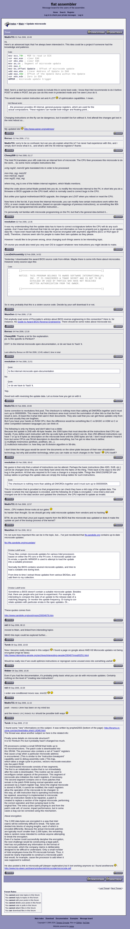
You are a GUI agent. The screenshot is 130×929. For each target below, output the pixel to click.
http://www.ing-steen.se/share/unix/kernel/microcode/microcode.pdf (37, 868)
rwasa (71, 926)
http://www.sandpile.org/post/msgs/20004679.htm (29, 615)
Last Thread (104, 888)
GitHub (79, 923)
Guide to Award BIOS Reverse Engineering (39, 321)
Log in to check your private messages (60, 15)
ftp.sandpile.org (92, 535)
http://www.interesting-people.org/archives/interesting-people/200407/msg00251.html (46, 655)
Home (55, 12)
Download (50, 918)
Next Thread (116, 888)
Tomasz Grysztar (62, 923)
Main (21, 23)
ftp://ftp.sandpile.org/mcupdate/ (19, 542)
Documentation (62, 918)
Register (70, 12)
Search (62, 12)
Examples (74, 918)
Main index (39, 918)
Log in (80, 15)
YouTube (86, 923)
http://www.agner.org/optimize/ (39, 129)
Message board (86, 918)
